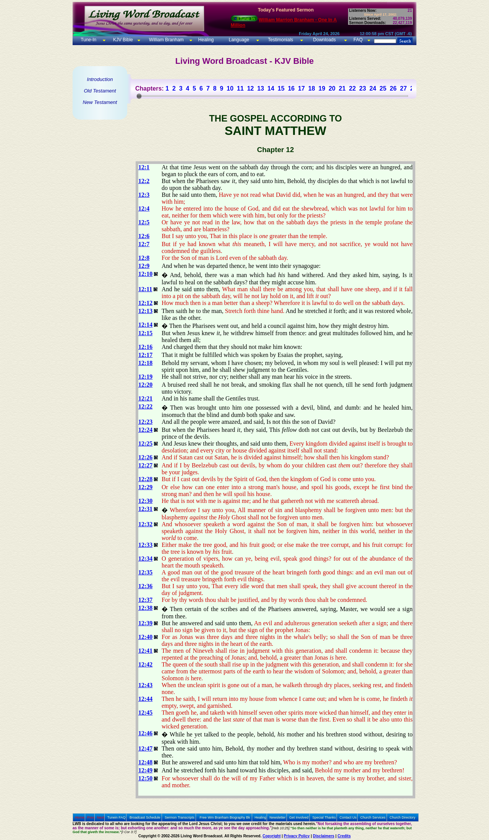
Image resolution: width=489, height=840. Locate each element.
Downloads (324, 39)
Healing (205, 39)
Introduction (100, 79)
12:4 (143, 208)
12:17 (145, 355)
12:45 (145, 712)
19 (321, 88)
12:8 (143, 258)
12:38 (145, 608)
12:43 (145, 685)
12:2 (143, 181)
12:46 (145, 733)
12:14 (145, 324)
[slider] (139, 96)
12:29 (145, 487)
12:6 (143, 236)
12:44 (145, 699)
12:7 (143, 244)
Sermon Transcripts (179, 817)
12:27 (145, 465)
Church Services (372, 817)
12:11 (145, 289)
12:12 (145, 303)
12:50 (145, 778)
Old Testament (100, 91)
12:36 (145, 586)
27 (403, 88)
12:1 (143, 167)
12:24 (145, 429)
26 (393, 88)
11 (240, 88)
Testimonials (280, 39)
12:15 (145, 333)
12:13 (145, 311)
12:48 (145, 762)
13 (260, 88)
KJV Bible (122, 39)
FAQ (358, 39)
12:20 (145, 384)
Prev (90, 817)
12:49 (145, 770)
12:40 (145, 637)
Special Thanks (324, 817)
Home (79, 817)
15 (281, 88)
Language (238, 39)
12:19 (145, 376)
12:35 (145, 572)
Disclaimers (323, 836)
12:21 (145, 398)
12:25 (145, 443)
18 (311, 88)
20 (332, 88)
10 (230, 88)
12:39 (145, 623)
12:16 (145, 347)
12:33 (145, 545)
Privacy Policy (297, 836)
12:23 (145, 421)
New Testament (100, 102)
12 (250, 88)
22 (352, 88)
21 (342, 88)
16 (291, 88)
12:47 (145, 748)
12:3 (143, 194)
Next (100, 817)
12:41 (145, 650)
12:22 (145, 406)
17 (301, 88)
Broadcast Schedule (145, 817)
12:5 (143, 222)
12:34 (145, 558)
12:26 (145, 457)
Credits (344, 836)
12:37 (145, 600)
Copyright (271, 836)
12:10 (145, 274)
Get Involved (299, 817)
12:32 (145, 524)
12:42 (145, 664)
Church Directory (403, 817)
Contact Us (348, 817)
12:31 (145, 509)
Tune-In (88, 39)
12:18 (145, 363)
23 (362, 88)
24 (372, 88)
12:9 (143, 266)
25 (383, 88)
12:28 (145, 479)
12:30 (145, 501)
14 (270, 88)
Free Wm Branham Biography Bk (225, 817)
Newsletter (277, 817)
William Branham (166, 39)
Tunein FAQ (116, 817)
